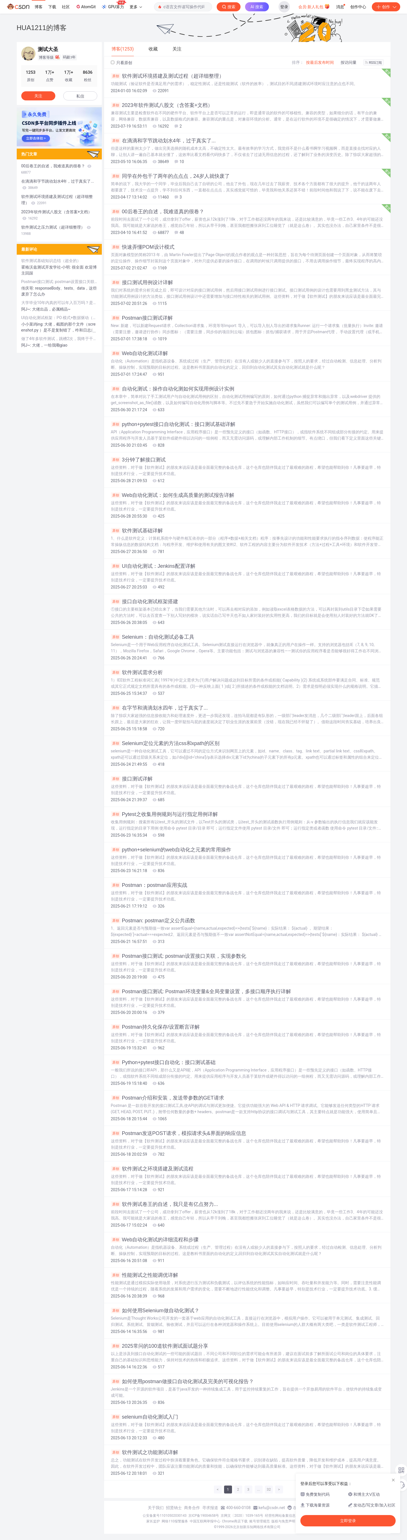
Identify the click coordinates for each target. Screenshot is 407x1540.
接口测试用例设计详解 (142, 282)
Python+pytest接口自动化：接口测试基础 (163, 1062)
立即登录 (348, 1520)
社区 (66, 7)
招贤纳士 (174, 1507)
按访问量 (349, 62)
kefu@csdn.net (272, 1507)
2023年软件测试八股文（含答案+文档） (162, 105)
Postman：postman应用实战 (149, 885)
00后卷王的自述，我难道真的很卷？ (157, 211)
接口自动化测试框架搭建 (144, 601)
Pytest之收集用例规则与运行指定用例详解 (164, 814)
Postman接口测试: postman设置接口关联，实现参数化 (178, 956)
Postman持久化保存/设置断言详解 (155, 1027)
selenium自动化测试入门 (144, 1417)
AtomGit (85, 6)
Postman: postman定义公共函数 (153, 920)
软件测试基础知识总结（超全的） (51, 260)
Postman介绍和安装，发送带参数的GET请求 (167, 1098)
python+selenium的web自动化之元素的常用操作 (171, 850)
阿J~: (26, 309)
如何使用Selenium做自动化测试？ (155, 1310)
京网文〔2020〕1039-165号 (242, 1516)
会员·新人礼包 (314, 6)
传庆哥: (28, 288)
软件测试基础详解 (137, 530)
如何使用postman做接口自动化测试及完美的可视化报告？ (182, 1381)
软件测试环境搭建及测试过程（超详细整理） (167, 76)
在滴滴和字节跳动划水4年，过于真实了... (163, 141)
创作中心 (358, 7)
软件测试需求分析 (137, 672)
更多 (136, 7)
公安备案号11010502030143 (164, 1516)
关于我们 (156, 1507)
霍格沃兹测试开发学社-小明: (46, 267)
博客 (39, 7)
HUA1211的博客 (42, 27)
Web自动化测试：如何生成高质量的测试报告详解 (173, 495)
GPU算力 (113, 5)
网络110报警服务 (175, 1521)
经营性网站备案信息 (280, 1516)
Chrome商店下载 (235, 1521)
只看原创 (121, 62)
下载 (52, 7)
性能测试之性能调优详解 (144, 1275)
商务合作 (192, 1507)
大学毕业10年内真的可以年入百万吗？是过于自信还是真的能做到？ (59, 302)
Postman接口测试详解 (142, 318)
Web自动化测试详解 (139, 353)
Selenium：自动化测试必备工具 (152, 637)
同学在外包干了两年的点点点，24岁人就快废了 (170, 176)
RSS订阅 (373, 63)
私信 (80, 96)
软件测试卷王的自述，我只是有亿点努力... (164, 1204)
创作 (386, 7)
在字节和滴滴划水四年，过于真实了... (159, 708)
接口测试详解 (132, 779)
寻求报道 (210, 1507)
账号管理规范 (259, 1521)
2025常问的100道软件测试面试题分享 (159, 1346)
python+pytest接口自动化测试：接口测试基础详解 (173, 424)
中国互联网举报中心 (205, 1521)
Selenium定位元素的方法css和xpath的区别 (165, 743)
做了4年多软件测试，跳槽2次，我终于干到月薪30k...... (59, 338)
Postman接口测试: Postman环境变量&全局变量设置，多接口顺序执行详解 (201, 991)
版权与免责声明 (283, 1521)
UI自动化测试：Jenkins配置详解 (153, 566)
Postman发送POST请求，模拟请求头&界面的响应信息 (178, 1133)
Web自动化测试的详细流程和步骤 (155, 1239)
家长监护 (153, 1521)
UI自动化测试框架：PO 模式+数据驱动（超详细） (59, 317)
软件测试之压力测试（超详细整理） (56, 230)
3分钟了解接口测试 (138, 460)
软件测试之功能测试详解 (144, 1452)
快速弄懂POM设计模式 (142, 247)
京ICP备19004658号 (203, 1516)
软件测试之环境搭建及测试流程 (152, 1169)
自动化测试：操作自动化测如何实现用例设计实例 (172, 389)
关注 (38, 96)
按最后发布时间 (320, 62)
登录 (284, 7)
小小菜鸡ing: (33, 324)
